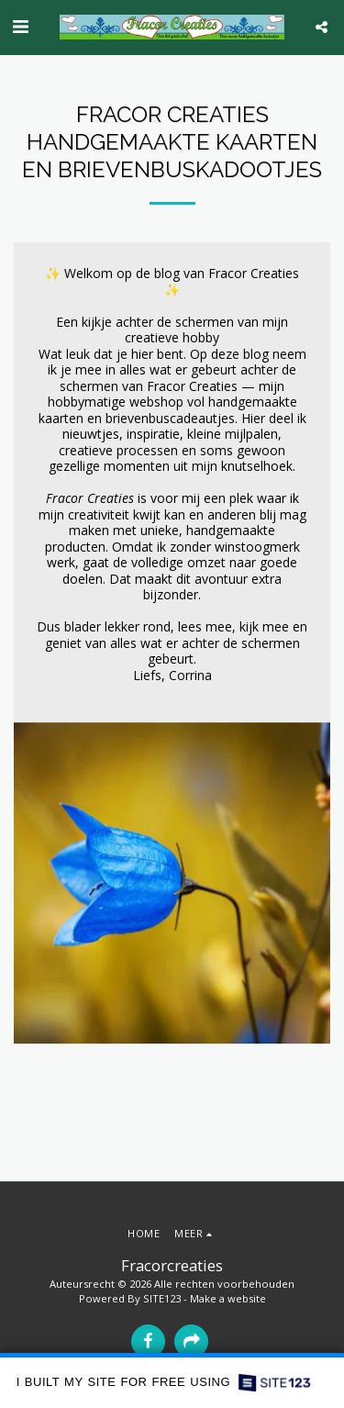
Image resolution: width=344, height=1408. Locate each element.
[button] (20, 26)
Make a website (228, 1298)
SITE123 (162, 1298)
